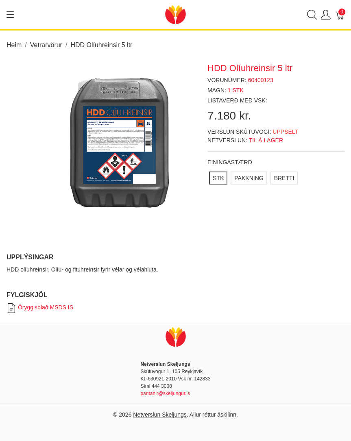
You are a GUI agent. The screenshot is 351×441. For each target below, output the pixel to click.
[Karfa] (340, 14)
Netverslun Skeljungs (160, 414)
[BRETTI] (284, 178)
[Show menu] (10, 15)
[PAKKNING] (249, 178)
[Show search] (312, 14)
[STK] (218, 178)
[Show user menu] (325, 14)
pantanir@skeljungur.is (165, 393)
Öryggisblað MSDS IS (40, 307)
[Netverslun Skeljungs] (175, 14)
